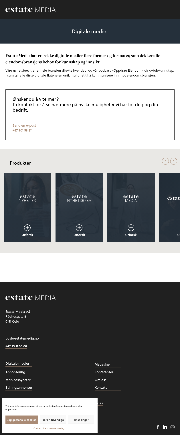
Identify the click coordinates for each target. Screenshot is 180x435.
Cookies (37, 428)
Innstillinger (81, 420)
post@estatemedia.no (22, 338)
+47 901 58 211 (22, 130)
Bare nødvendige (53, 420)
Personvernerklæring (53, 428)
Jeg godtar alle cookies (21, 420)
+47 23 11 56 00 (16, 346)
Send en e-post (24, 125)
